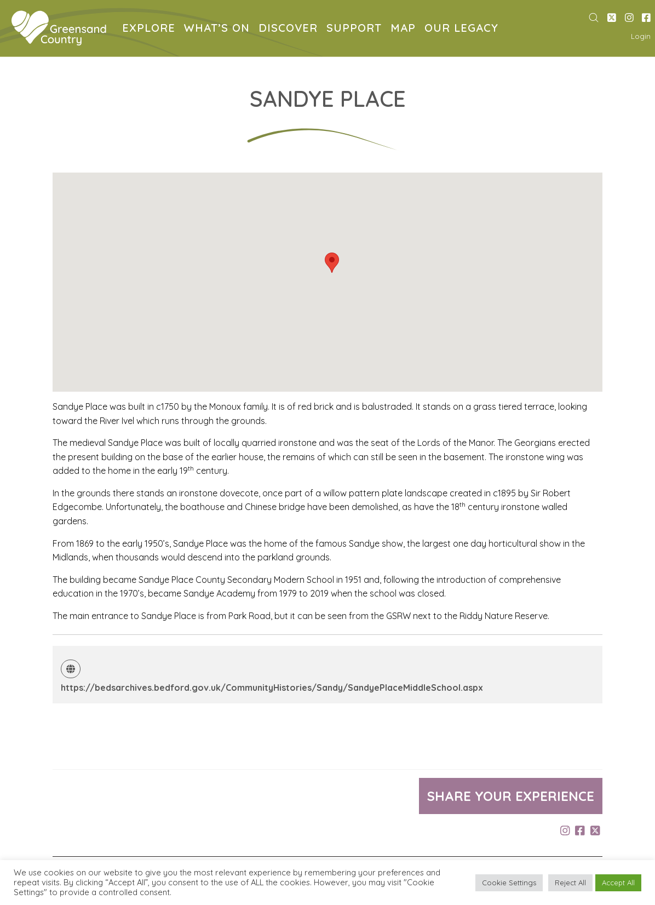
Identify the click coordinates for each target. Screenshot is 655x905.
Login (641, 36)
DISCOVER (290, 29)
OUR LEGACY (463, 29)
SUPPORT (356, 29)
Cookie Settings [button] (509, 882)
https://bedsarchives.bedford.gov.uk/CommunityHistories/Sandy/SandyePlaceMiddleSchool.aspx (272, 687)
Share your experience (510, 796)
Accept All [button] (618, 882)
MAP (405, 29)
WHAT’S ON (219, 29)
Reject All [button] (570, 882)
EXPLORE (151, 29)
